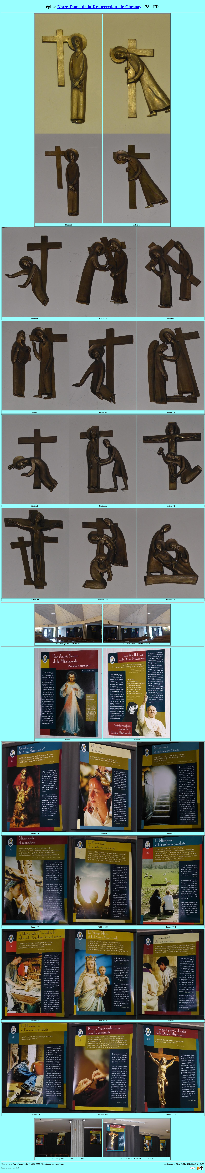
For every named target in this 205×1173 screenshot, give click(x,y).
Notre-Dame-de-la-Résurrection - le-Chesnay (99, 6)
